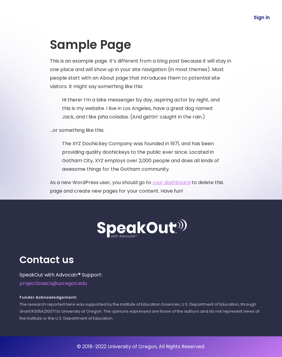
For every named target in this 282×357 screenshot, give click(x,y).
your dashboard (171, 182)
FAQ (195, 17)
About (167, 17)
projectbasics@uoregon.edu (53, 283)
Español (223, 17)
